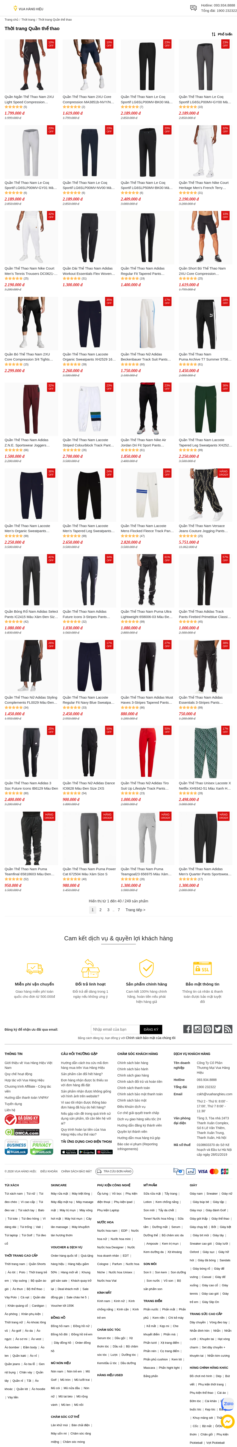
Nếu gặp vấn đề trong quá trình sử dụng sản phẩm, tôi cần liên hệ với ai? (86, 1118)
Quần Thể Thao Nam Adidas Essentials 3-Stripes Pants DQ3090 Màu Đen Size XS (201, 700)
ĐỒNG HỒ (58, 1317)
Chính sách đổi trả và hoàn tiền (139, 1081)
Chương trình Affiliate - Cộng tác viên (28, 1089)
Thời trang (28, 19)
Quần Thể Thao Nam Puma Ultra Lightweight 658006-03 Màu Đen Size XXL (146, 614)
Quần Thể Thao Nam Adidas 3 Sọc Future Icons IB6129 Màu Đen (31, 785)
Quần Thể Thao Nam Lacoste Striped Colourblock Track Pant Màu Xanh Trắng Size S (87, 443)
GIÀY (193, 1185)
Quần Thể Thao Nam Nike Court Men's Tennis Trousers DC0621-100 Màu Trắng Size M (29, 271)
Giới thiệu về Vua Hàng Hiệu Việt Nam (28, 1065)
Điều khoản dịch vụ (131, 1106)
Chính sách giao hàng (133, 1075)
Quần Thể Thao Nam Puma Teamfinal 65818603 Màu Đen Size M (28, 872)
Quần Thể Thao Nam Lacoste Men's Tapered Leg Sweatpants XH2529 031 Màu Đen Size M (87, 529)
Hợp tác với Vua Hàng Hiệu (24, 1080)
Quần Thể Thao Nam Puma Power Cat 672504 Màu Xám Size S (89, 871)
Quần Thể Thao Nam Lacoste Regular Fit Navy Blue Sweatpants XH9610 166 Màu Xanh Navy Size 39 (89, 700)
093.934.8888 (224, 5)
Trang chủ (11, 19)
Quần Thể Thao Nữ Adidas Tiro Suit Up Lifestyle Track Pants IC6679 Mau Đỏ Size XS (145, 786)
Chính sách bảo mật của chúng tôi (150, 1038)
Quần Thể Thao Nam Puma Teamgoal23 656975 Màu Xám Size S (144, 872)
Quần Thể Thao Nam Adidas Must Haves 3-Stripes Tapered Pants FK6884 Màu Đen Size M (147, 700)
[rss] (228, 1029)
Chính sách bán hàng (132, 1063)
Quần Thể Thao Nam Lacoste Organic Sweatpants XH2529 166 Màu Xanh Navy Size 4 (88, 357)
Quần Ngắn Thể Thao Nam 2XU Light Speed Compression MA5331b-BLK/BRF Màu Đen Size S (31, 100)
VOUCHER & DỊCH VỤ (66, 1247)
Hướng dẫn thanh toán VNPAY (27, 1097)
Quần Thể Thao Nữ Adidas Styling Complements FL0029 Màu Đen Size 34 (31, 700)
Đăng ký (151, 1029)
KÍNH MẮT (104, 1292)
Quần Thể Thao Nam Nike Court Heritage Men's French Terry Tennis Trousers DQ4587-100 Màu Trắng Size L (205, 186)
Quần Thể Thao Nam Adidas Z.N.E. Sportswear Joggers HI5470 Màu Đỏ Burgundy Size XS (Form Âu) (29, 443)
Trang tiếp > (135, 910)
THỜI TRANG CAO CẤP (21, 1255)
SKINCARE (59, 1185)
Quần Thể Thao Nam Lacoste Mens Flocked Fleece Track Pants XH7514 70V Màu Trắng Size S (147, 529)
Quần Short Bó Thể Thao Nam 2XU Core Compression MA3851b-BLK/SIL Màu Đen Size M (204, 271)
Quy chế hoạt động (18, 1074)
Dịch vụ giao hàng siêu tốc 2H (139, 1119)
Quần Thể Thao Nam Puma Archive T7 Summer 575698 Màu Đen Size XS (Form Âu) (205, 357)
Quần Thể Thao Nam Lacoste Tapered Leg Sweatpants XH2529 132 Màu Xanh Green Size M (205, 443)
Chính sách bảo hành (132, 1069)
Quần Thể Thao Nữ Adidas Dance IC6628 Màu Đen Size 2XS (89, 785)
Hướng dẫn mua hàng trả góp (138, 1138)
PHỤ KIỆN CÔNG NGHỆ (113, 1185)
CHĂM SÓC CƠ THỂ (65, 1417)
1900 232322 (227, 11)
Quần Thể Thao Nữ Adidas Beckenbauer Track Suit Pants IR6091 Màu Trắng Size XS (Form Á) (147, 357)
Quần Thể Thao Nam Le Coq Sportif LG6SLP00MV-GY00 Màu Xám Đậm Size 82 (204, 100)
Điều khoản (49, 1171)
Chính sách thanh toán (133, 1088)
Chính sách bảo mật (132, 1100)
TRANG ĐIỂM (152, 1301)
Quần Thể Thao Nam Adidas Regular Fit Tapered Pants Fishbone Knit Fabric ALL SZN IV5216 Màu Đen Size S (144, 271)
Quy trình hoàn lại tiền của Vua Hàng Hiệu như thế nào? (83, 1132)
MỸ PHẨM (150, 1185)
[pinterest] (208, 1029)
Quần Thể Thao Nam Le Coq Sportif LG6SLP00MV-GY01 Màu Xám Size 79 (30, 186)
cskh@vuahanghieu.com (214, 1094)
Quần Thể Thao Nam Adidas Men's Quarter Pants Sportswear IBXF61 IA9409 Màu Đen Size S (204, 872)
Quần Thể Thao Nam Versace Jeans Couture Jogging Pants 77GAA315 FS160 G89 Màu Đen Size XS (204, 529)
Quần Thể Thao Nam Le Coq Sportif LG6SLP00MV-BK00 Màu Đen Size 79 (146, 100)
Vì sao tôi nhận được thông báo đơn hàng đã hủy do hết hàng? (83, 1105)
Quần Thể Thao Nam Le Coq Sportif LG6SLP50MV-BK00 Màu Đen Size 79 (146, 186)
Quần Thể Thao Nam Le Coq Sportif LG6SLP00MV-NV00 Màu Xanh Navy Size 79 (88, 186)
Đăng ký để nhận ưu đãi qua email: (31, 1029)
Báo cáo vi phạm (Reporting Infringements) (137, 1146)
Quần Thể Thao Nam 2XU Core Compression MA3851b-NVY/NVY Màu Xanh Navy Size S (89, 100)
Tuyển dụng (13, 1104)
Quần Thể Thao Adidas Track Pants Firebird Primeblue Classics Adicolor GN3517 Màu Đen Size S (205, 614)
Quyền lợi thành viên (132, 1131)
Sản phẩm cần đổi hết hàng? (82, 1074)
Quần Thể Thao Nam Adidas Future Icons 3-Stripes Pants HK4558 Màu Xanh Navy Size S (87, 614)
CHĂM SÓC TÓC (109, 1329)
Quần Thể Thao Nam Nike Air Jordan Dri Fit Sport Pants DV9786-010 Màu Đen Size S (143, 443)
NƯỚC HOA (105, 1222)
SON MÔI (149, 1264)
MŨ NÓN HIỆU (61, 1363)
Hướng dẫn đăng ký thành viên (139, 1125)
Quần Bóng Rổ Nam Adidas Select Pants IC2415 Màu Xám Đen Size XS (31, 614)
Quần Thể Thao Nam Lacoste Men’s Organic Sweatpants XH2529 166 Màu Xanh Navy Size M (31, 529)
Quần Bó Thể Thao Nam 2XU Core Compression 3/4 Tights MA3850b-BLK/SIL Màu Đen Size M (30, 357)
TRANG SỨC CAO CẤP (206, 1314)
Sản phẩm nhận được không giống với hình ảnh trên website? (86, 1093)
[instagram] (197, 1029)
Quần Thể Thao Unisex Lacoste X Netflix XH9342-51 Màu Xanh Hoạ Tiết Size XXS (205, 786)
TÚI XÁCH (12, 1185)
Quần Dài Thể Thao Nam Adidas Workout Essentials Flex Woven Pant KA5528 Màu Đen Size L (88, 271)
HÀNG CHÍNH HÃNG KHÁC (209, 1367)
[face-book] (187, 1029)
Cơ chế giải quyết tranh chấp (138, 1113)
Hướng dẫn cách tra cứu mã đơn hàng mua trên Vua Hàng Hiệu (84, 1065)
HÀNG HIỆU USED (110, 1375)
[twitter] (218, 1029)
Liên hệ (10, 1110)
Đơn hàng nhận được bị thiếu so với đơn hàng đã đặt (84, 1082)
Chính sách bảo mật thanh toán (140, 1094)
